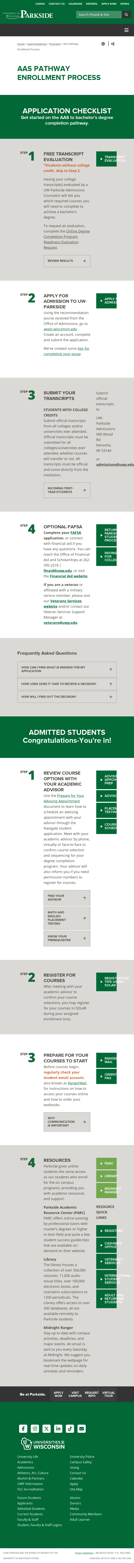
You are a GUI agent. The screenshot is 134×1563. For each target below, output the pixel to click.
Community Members (86, 1514)
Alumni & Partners (30, 1478)
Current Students (30, 1514)
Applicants (25, 1503)
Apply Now (108, 3)
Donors (75, 1503)
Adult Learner (80, 1519)
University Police (82, 1457)
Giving (124, 3)
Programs (55, 44)
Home (21, 44)
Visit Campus (75, 1394)
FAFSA (76, 532)
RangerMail (77, 1083)
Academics (25, 1462)
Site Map (76, 1489)
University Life (27, 1457)
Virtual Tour (108, 1394)
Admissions (25, 1467)
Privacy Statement (84, 1552)
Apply (74, 1484)
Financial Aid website (68, 576)
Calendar (75, 3)
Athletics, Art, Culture (32, 1473)
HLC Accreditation (30, 1489)
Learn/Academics (37, 44)
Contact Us (57, 3)
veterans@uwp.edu (60, 622)
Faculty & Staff (27, 1519)
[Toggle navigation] (126, 30)
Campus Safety (81, 1462)
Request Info (92, 1394)
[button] (104, 43)
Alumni (75, 1498)
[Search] (99, 14)
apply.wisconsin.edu (60, 329)
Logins (40, 3)
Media (74, 1509)
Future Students (29, 1498)
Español (92, 3)
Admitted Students (31, 1509)
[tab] (67, 261)
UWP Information (30, 1484)
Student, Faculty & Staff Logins (39, 1525)
